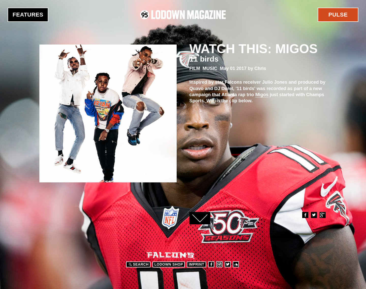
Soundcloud (236, 264)
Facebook (305, 215)
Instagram (219, 264)
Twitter (313, 215)
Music (210, 68)
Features (28, 14)
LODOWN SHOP (168, 264)
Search (138, 264)
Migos (261, 94)
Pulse (338, 14)
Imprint (196, 264)
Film (194, 68)
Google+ (322, 215)
